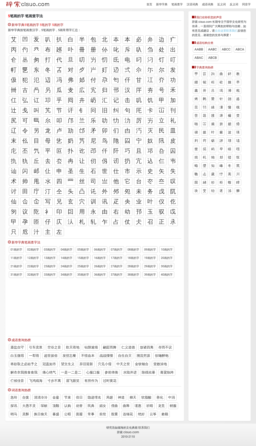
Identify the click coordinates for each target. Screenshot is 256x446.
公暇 (67, 414)
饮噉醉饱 (162, 356)
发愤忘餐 (69, 356)
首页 (149, 4)
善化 (159, 397)
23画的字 (50, 266)
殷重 (114, 414)
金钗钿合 (141, 364)
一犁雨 (34, 356)
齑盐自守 (17, 347)
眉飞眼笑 (72, 381)
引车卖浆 (35, 347)
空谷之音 (54, 347)
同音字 (246, 4)
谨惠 (138, 406)
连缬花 (128, 414)
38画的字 (133, 274)
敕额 (164, 414)
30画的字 (167, 266)
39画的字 (150, 274)
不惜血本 (88, 356)
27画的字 (116, 266)
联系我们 (144, 427)
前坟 (102, 414)
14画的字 (66, 258)
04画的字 (66, 249)
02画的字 (33, 249)
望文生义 (67, 364)
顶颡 (55, 406)
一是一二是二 (71, 372)
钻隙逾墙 (91, 347)
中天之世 (123, 364)
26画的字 (100, 266)
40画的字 (167, 274)
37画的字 (116, 274)
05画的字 (83, 249)
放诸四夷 (146, 347)
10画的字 (167, 249)
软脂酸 (146, 397)
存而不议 (165, 347)
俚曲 (114, 406)
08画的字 (133, 249)
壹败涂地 (160, 364)
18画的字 (133, 258)
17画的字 (116, 258)
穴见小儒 (104, 364)
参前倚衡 (111, 372)
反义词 (234, 4)
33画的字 (50, 274)
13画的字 (50, 258)
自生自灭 (125, 356)
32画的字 (33, 274)
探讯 (13, 406)
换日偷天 (40, 414)
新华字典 (161, 4)
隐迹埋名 (94, 397)
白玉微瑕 (17, 356)
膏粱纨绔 (167, 372)
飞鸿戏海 (35, 381)
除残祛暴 (148, 372)
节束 (67, 397)
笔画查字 (177, 4)
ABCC (226, 49)
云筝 (153, 414)
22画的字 (33, 266)
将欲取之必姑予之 (24, 364)
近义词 (221, 4)
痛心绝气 (49, 372)
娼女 (102, 406)
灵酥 (25, 414)
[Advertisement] (95, 305)
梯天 (133, 397)
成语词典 (207, 4)
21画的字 (16, 266)
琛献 (44, 406)
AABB (198, 49)
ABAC (198, 58)
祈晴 (149, 406)
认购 (67, 406)
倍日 (79, 397)
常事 (91, 414)
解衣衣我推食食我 (24, 372)
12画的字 (33, 258)
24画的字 (66, 266)
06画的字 (100, 249)
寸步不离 (54, 381)
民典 (91, 406)
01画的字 (16, 249)
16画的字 (100, 258)
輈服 (173, 406)
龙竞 (161, 406)
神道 (121, 397)
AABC (212, 49)
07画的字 (116, 249)
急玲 (13, 397)
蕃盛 (55, 414)
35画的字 (83, 274)
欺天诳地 (72, 347)
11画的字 (16, 258)
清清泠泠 (40, 397)
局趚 (109, 397)
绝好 (141, 414)
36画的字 (100, 274)
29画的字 (150, 266)
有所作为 (91, 381)
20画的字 (167, 258)
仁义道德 (128, 347)
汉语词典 (192, 4)
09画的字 (150, 249)
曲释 (126, 406)
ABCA (239, 49)
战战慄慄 (106, 356)
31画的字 (16, 274)
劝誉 (79, 406)
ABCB (212, 58)
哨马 (13, 414)
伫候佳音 (17, 381)
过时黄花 (109, 381)
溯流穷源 (143, 356)
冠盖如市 (49, 364)
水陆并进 (130, 372)
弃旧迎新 (86, 364)
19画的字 (150, 258)
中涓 (171, 397)
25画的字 (83, 266)
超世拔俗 (51, 356)
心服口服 (93, 372)
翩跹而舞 (109, 347)
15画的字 (83, 258)
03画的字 (50, 249)
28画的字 (133, 266)
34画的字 (66, 274)
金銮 (55, 397)
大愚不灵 (29, 406)
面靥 (79, 414)
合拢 (25, 397)
